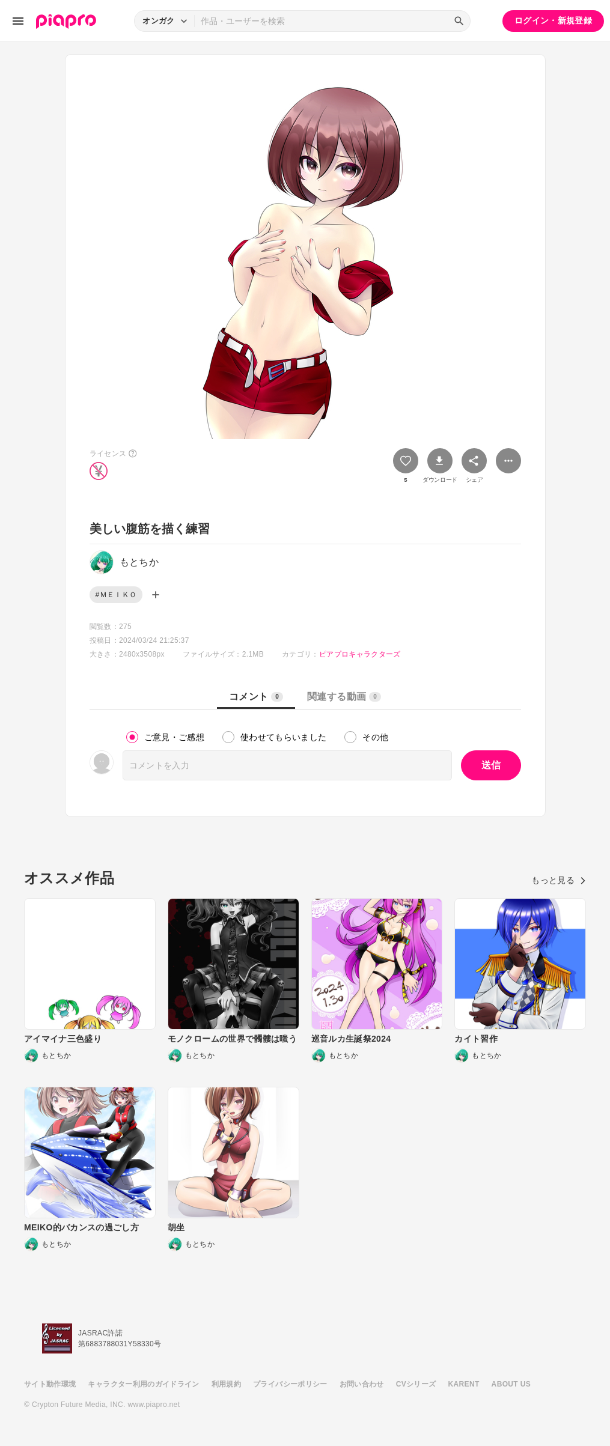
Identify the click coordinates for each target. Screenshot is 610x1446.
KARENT (464, 1384)
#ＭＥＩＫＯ (116, 595)
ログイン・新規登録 (553, 20)
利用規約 (226, 1384)
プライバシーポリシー (290, 1384)
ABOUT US (511, 1384)
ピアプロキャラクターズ (360, 654)
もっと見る (558, 880)
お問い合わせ (362, 1384)
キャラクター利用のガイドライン (143, 1384)
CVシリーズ (416, 1384)
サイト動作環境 (50, 1384)
